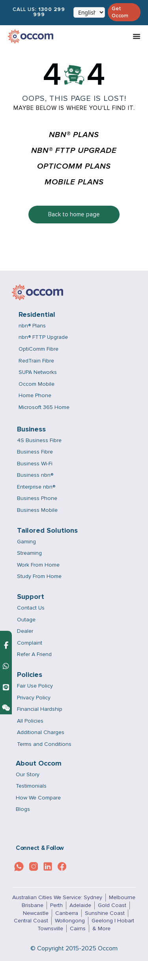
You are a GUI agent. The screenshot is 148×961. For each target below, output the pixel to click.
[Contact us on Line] (6, 687)
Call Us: (39, 12)
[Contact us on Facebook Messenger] (6, 645)
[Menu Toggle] (137, 36)
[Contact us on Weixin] (6, 707)
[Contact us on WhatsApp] (6, 666)
